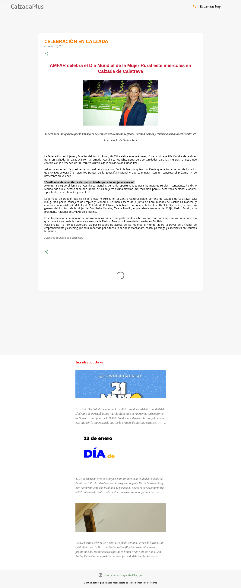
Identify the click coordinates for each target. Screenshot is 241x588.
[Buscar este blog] (218, 6)
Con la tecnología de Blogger (120, 575)
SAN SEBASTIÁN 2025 (88, 535)
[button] (46, 53)
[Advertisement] (120, 322)
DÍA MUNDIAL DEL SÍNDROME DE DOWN (100, 401)
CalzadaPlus (27, 6)
